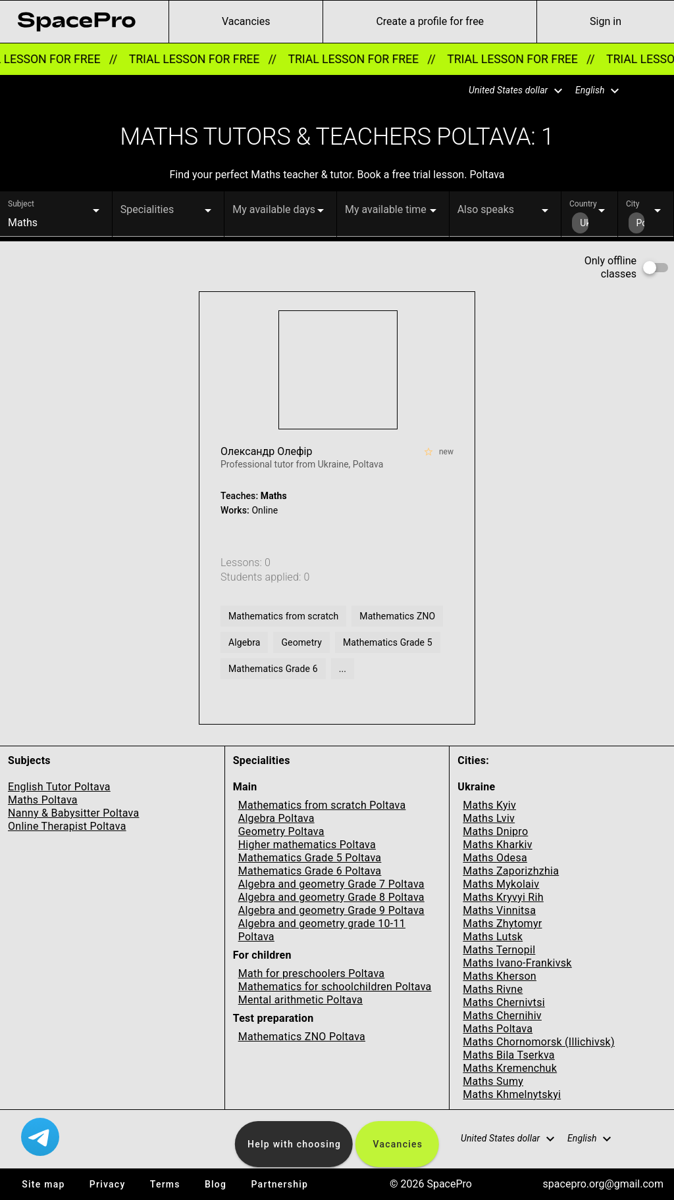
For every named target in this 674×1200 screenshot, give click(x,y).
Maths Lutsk (493, 936)
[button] (507, 90)
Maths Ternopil (499, 950)
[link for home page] (76, 22)
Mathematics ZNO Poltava (301, 1036)
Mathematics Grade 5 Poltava (310, 858)
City (632, 203)
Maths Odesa (495, 858)
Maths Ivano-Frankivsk (517, 963)
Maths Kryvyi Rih (503, 897)
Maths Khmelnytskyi (512, 1094)
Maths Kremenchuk (510, 1068)
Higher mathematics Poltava (307, 844)
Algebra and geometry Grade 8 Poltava (331, 897)
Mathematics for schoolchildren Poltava (335, 986)
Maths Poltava (43, 800)
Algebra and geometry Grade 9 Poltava (331, 910)
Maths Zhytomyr (502, 923)
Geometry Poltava (281, 831)
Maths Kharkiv (497, 844)
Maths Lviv (489, 818)
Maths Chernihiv (502, 1015)
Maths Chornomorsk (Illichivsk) (538, 1042)
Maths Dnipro (495, 831)
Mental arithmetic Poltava (300, 1000)
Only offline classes (610, 267)
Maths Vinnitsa (499, 910)
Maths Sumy (493, 1081)
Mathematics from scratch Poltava (322, 805)
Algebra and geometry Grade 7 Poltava (331, 884)
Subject (21, 203)
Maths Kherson (499, 976)
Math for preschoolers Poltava (311, 973)
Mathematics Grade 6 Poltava (310, 871)
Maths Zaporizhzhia (511, 871)
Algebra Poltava (276, 818)
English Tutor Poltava (59, 786)
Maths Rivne (493, 989)
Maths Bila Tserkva (508, 1055)
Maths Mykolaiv (501, 884)
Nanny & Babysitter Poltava (73, 813)
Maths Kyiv (489, 805)
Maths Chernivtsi (504, 1002)
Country (583, 203)
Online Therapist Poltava (67, 826)
